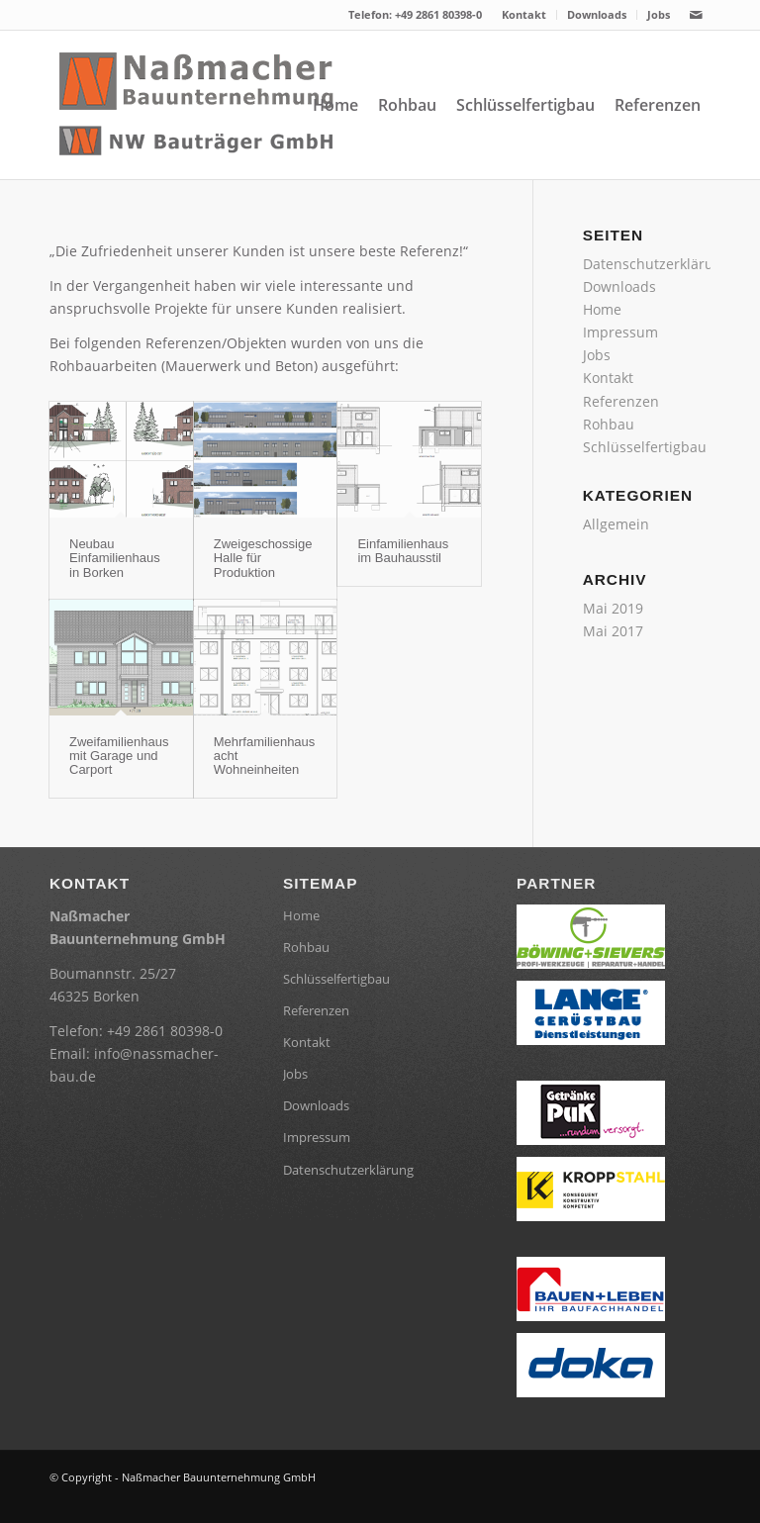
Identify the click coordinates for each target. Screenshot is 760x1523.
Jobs (658, 14)
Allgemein (616, 524)
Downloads (596, 14)
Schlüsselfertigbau (645, 446)
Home (602, 309)
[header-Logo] (197, 105)
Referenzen (621, 401)
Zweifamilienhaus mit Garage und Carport (118, 756)
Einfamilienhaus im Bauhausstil (402, 550)
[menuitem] (524, 15)
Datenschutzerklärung (656, 263)
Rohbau (608, 424)
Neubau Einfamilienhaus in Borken (114, 558)
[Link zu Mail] (696, 15)
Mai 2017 (613, 630)
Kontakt (524, 14)
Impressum (620, 332)
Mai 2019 (613, 608)
